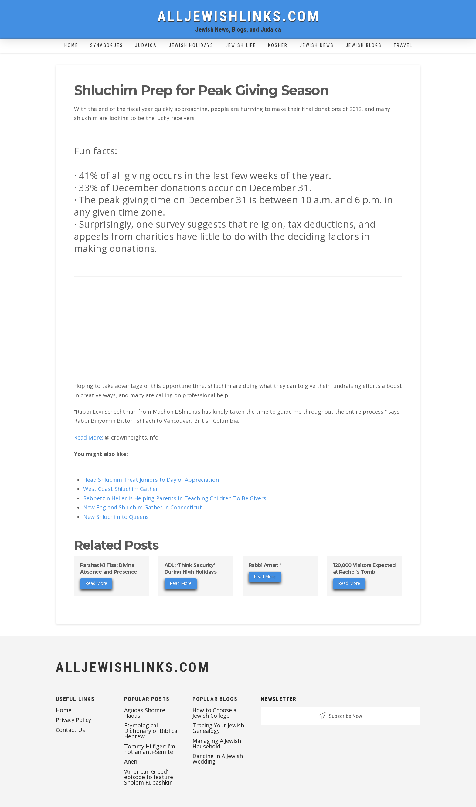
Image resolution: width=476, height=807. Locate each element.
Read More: (89, 437)
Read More (96, 583)
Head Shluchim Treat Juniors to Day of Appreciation (151, 479)
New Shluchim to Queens (116, 516)
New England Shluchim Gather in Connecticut (142, 507)
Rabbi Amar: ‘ (264, 565)
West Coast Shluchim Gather (120, 488)
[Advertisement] (238, 331)
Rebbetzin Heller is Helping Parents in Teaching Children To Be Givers (174, 498)
